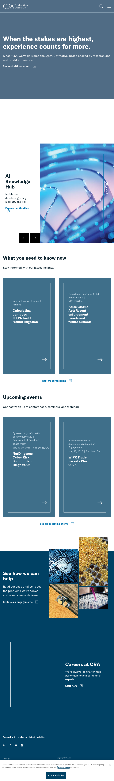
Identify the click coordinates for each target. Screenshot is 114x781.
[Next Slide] (35, 238)
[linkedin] (4, 745)
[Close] (110, 765)
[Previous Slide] (24, 238)
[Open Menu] (109, 6)
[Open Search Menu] (101, 6)
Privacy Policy (64, 767)
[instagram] (22, 745)
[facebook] (10, 745)
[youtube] (16, 745)
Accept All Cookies (56, 775)
